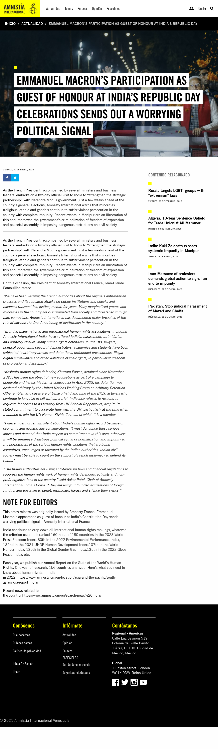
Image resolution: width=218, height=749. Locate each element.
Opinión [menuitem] (97, 8)
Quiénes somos (22, 643)
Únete (202, 8)
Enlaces (67, 651)
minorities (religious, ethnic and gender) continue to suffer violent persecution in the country (60, 260)
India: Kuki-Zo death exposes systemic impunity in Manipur (173, 248)
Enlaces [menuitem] (82, 8)
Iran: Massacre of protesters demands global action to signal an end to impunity (177, 278)
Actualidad (32, 23)
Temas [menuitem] (69, 8)
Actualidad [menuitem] (53, 8)
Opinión (67, 643)
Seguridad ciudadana (76, 672)
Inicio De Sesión (23, 664)
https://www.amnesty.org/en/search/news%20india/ (61, 595)
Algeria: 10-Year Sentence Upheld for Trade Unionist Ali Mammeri (176, 220)
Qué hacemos (21, 635)
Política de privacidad (27, 651)
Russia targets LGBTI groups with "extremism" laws (176, 193)
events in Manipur (80, 265)
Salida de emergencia (76, 664)
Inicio (10, 23)
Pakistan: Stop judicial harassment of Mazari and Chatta (177, 308)
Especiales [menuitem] (113, 8)
